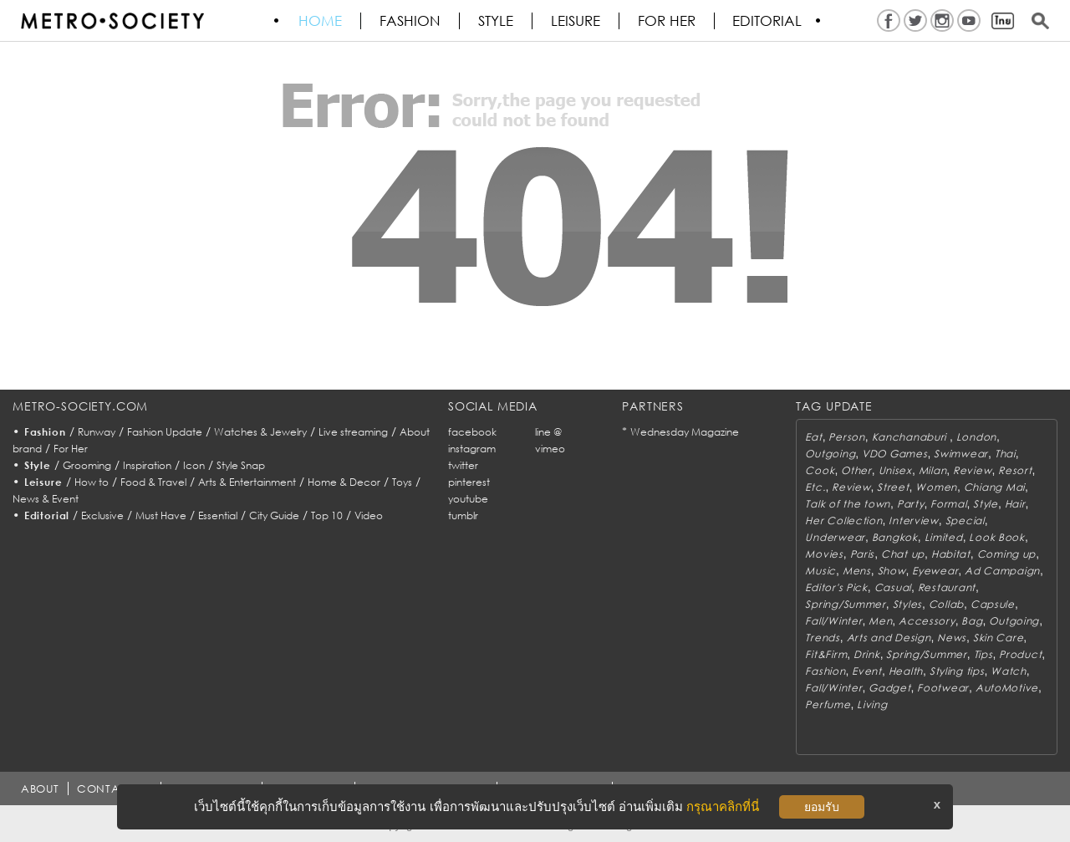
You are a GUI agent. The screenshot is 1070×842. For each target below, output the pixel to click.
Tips (983, 654)
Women (936, 487)
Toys (402, 482)
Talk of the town (847, 504)
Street (893, 487)
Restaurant (947, 587)
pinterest (469, 482)
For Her (71, 448)
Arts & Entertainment (247, 482)
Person (846, 437)
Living (872, 704)
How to (91, 482)
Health (906, 671)
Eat (813, 437)
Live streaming (353, 432)
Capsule (993, 604)
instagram (472, 448)
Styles (907, 604)
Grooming (87, 465)
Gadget (889, 687)
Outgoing (830, 453)
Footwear (943, 687)
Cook (819, 470)
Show (892, 570)
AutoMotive (1007, 687)
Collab (946, 604)
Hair (1015, 504)
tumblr (463, 515)
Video (368, 515)
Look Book (996, 537)
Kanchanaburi (911, 437)
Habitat (951, 554)
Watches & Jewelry (260, 432)
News (951, 637)
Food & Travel (153, 482)
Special (965, 520)
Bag (971, 621)
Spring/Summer (845, 604)
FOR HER (667, 21)
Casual (892, 587)
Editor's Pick (836, 587)
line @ (548, 432)
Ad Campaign (1002, 570)
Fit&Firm (826, 654)
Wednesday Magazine (684, 432)
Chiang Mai (994, 487)
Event (867, 671)
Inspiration (147, 465)
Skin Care (998, 637)
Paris (862, 554)
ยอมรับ (821, 807)
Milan (933, 470)
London (976, 437)
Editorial (768, 21)
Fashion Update (164, 432)
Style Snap (241, 465)
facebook (472, 432)
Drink (866, 654)
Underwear (834, 537)
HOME (321, 21)
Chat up (903, 554)
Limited (944, 537)
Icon (194, 465)
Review (972, 470)
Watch (1009, 671)
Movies (824, 554)
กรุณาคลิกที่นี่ (722, 806)
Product (1020, 654)
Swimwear (961, 453)
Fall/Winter (833, 621)
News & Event (46, 498)
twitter (463, 465)
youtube (468, 498)
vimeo (550, 448)
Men (880, 621)
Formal (948, 504)
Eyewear (935, 570)
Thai (1005, 453)
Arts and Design (889, 637)
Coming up (1006, 554)
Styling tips (957, 671)
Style (496, 21)
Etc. (815, 487)
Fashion (410, 21)
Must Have (160, 515)
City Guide (274, 515)
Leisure (576, 21)
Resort (1015, 470)
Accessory (927, 621)
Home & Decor (344, 482)
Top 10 (327, 515)
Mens (857, 570)
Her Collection (843, 520)
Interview (913, 520)
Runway (96, 432)
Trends (822, 637)
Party (911, 504)
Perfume (827, 704)
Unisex (895, 470)
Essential (217, 515)
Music (820, 570)
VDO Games (894, 453)
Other (856, 470)
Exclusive (102, 515)
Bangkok (895, 537)
